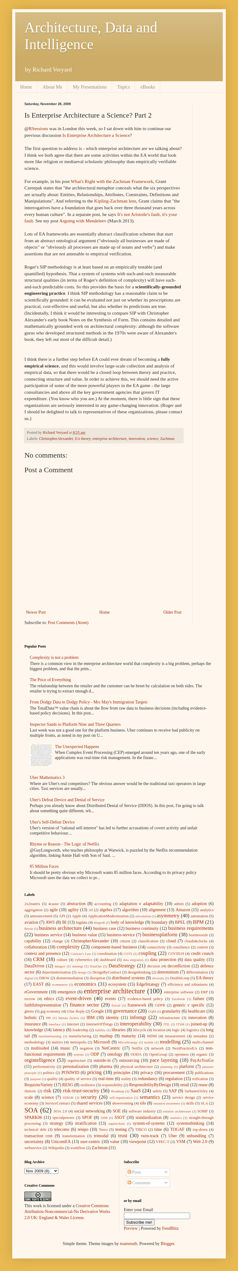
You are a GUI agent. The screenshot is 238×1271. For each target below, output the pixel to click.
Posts (134, 1172)
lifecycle (139, 1030)
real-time (106, 1078)
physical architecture (137, 1067)
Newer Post (36, 612)
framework (137, 1005)
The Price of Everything (50, 680)
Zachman (167, 438)
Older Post (173, 612)
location (159, 1030)
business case (104, 928)
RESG (67, 1085)
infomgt (138, 1017)
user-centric (90, 1141)
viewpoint (137, 1141)
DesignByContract (106, 972)
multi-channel (203, 1042)
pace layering (164, 1060)
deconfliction (179, 966)
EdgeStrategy (147, 984)
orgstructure (76, 1060)
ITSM (180, 1024)
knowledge (33, 1030)
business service (48, 935)
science (152, 438)
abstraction (76, 903)
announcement (41, 916)
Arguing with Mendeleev (82, 220)
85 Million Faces (44, 866)
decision (153, 966)
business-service (121, 935)
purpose (35, 1079)
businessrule (198, 935)
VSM (180, 1141)
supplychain (116, 1123)
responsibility (112, 1085)
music (65, 1048)
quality (52, 1079)
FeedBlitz (170, 1228)
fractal (116, 1005)
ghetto (29, 1011)
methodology (34, 1042)
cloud (171, 941)
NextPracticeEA (184, 1048)
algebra (106, 910)
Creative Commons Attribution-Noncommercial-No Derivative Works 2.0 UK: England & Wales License (67, 1211)
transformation (73, 1136)
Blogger (167, 1243)
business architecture (60, 928)
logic (176, 1030)
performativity (44, 1067)
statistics (176, 1117)
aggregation (33, 910)
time (158, 1129)
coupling (148, 953)
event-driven (79, 998)
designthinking (139, 972)
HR (48, 1018)
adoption (199, 903)
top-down (200, 1129)
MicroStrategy (128, 1042)
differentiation (197, 972)
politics (48, 1073)
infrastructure (169, 1018)
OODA (136, 1054)
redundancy (148, 1078)
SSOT (119, 1117)
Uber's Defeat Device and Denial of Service (67, 800)
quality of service (78, 1079)
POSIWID (70, 1072)
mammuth (128, 1243)
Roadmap (117, 1091)
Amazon (182, 910)
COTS (128, 953)
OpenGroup (158, 1054)
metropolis (78, 1042)
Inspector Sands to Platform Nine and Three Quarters (75, 724)
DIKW (44, 978)
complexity (68, 947)
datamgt (77, 966)
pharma (105, 1066)
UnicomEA (61, 1141)
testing (121, 1129)
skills (190, 1103)
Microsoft (101, 1042)
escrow (29, 999)
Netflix (137, 1048)
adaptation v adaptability (141, 903)
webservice (33, 1148)
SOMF (202, 1111)
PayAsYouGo (202, 1060)
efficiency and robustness (187, 984)
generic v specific (189, 1005)
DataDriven (34, 966)
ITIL (166, 1024)
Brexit (28, 928)
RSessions (38, 128)
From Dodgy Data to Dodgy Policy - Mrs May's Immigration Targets (89, 702)
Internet (73, 1024)
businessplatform (160, 934)
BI (64, 922)
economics (85, 984)
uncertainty (34, 1141)
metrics (57, 1042)
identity (112, 1017)
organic (202, 1054)
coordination (107, 953)
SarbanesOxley (196, 1091)
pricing (94, 1072)
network (157, 1048)
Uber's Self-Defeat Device (52, 822)
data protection (163, 959)
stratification (86, 1123)
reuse (202, 1085)
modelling (170, 1042)
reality (126, 1079)
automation (199, 916)
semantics (150, 1097)
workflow (77, 1148)
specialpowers (63, 1118)
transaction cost (38, 1136)
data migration (133, 960)
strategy (56, 1123)
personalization (76, 1066)
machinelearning (50, 1036)
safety (157, 1091)
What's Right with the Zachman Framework (112, 181)
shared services (90, 1103)
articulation (143, 916)
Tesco (103, 1129)
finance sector (84, 1005)
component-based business (114, 947)
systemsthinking (190, 1123)
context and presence (42, 953)
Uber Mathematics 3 (47, 777)
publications (204, 1073)
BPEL (180, 922)
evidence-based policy (145, 999)
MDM (152, 1036)
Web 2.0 (200, 1141)
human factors (69, 1018)
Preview (131, 1228)
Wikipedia (56, 1148)
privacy (146, 1072)
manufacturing (80, 1036)
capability (32, 941)
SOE (117, 1111)
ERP (204, 992)
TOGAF (177, 1129)
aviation (31, 922)
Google (97, 1011)
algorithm (130, 910)
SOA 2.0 (60, 1111)
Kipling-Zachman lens (115, 200)
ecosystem (117, 984)
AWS (50, 922)
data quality (195, 959)
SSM (104, 1117)
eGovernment (36, 992)
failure (198, 998)
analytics (207, 910)
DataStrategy (121, 966)
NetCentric (111, 1048)
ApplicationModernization (108, 916)
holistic (30, 1017)
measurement (175, 1036)
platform (186, 1066)
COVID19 (176, 953)
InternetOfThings (99, 1024)
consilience (181, 947)
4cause (53, 904)
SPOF (87, 1117)
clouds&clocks (196, 941)
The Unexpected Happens (77, 746)
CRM (39, 959)
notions (79, 1054)
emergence (67, 992)
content (202, 947)
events (110, 998)
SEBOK (68, 1097)
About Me (52, 86)
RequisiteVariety (38, 1085)
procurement (174, 1072)
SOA (31, 1110)
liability (100, 1030)
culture (62, 960)
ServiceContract (57, 1103)
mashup (106, 1036)
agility (73, 910)
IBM (91, 1017)
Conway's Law (80, 953)
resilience (88, 1085)
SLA (204, 1103)
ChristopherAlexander (56, 438)
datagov (60, 966)
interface (54, 1024)
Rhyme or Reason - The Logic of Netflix (64, 844)
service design (183, 1097)
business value (84, 935)
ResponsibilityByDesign (150, 1085)
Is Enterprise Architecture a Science (96, 135)
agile (54, 910)
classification (148, 941)
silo (143, 1103)
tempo (83, 1129)
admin (179, 904)
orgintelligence (39, 1060)
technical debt (35, 1129)
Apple (76, 916)
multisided (40, 1048)
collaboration (35, 947)
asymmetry (168, 916)
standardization (148, 1117)
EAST (38, 984)
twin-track (150, 1136)
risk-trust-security (81, 1091)
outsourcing (129, 1060)
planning (166, 1066)
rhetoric (30, 1091)
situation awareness (166, 1103)
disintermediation (69, 978)
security (89, 1097)
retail (184, 1085)
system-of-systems (149, 1123)
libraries (119, 1030)
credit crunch (202, 953)
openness (182, 1054)
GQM (152, 1011)
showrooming (122, 1103)
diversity (158, 978)
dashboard (108, 960)
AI (90, 910)
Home (26, 86)
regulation (173, 1078)
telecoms (61, 1129)
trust (122, 1135)
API (62, 916)
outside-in (102, 1060)
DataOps (96, 966)
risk (47, 1091)
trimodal (101, 1136)
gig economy (51, 1011)
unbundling (196, 1136)
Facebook (178, 999)
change (57, 941)
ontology (114, 1054)
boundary (159, 922)
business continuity (142, 928)
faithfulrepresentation (42, 1005)
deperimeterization (56, 972)
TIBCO (141, 1129)
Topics (123, 86)
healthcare (196, 1011)
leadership (80, 1030)
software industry (142, 1111)
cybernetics (83, 960)
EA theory (83, 438)
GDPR (160, 1005)
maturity (129, 1036)
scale (28, 1097)
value (114, 1141)
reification (200, 1079)
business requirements (191, 928)
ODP (95, 1054)
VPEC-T (162, 1142)
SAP (173, 1091)
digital (28, 978)
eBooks (147, 86)
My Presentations (90, 86)
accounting (102, 904)
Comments (139, 1183)
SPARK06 (33, 1117)
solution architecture (177, 1111)
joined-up (199, 1024)
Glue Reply (76, 1011)
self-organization (121, 1097)
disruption (97, 978)
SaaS (136, 1091)
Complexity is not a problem (54, 657)
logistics (192, 1030)
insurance (32, 1024)
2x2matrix (32, 904)
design (82, 972)
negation (86, 1048)
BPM (198, 922)
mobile (148, 1042)
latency (59, 1030)
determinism (168, 972)
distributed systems (128, 978)
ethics (49, 998)
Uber (172, 1136)
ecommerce (60, 984)
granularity (171, 1011)
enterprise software (178, 992)
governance (125, 1011)
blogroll (99, 922)
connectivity (156, 947)
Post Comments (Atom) (68, 622)
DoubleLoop (179, 978)
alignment (157, 910)
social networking (89, 1111)
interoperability (135, 1024)
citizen (125, 941)
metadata (200, 1036)
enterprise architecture (109, 438)
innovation (136, 438)
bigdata (81, 922)
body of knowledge (127, 922)
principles (122, 1072)
